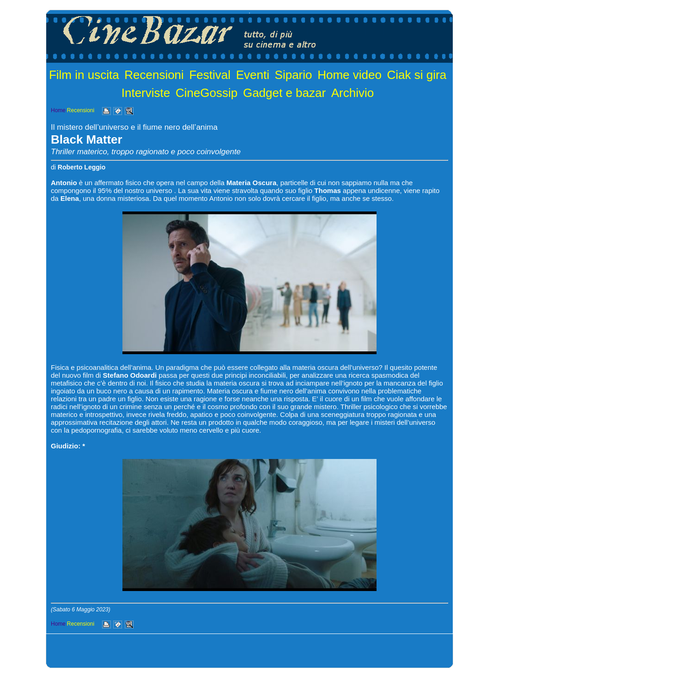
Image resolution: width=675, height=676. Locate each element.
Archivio (352, 93)
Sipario (293, 75)
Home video (349, 75)
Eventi (252, 75)
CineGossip (206, 93)
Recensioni (154, 75)
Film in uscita (84, 75)
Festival (210, 75)
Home (58, 110)
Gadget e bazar (284, 93)
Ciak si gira (417, 75)
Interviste (146, 93)
